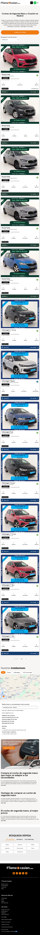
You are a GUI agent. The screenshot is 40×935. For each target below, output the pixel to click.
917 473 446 (11, 721)
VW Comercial (4, 902)
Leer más (3, 785)
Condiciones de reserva (7, 927)
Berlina (7, 844)
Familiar (32, 844)
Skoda (2, 901)
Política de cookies (5, 922)
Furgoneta (7, 848)
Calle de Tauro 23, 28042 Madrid (15, 710)
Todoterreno (20, 851)
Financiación (4, 911)
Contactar (3, 887)
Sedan (7, 851)
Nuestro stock (4, 884)
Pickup (32, 848)
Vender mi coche (5, 909)
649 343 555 (10, 723)
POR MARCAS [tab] (19, 839)
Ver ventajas (34, 92)
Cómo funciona (5, 914)
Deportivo (20, 844)
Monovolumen (20, 848)
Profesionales (4, 885)
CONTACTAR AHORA (9, 748)
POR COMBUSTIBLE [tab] (29, 839)
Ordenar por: (10, 39)
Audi (2, 899)
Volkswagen (4, 898)
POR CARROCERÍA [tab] (10, 839)
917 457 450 (14, 719)
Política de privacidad (6, 919)
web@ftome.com (9, 713)
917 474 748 (15, 717)
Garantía (3, 912)
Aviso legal (3, 917)
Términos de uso (5, 924)
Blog (2, 888)
